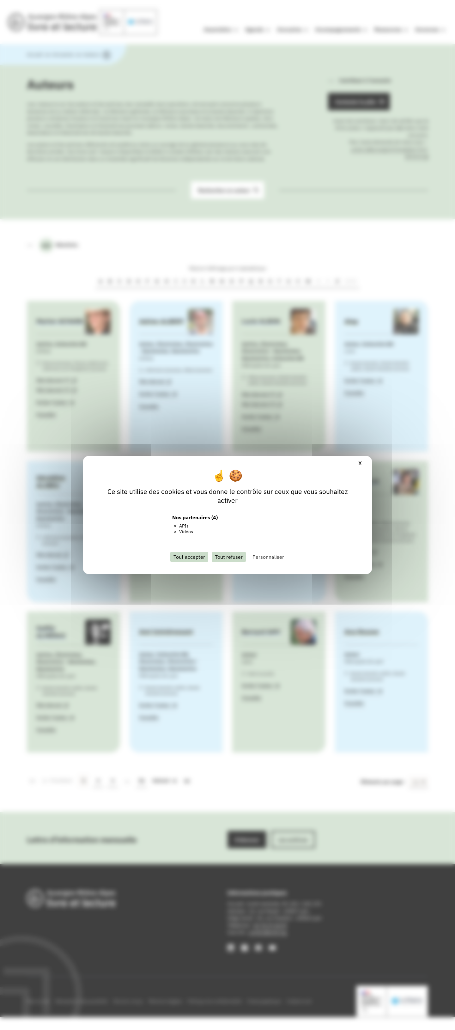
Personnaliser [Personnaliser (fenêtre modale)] (268, 557)
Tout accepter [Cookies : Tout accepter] (189, 557)
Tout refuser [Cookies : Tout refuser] (229, 557)
